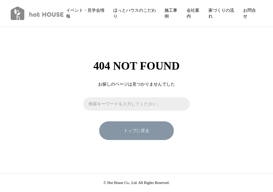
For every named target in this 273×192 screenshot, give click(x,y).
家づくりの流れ (221, 13)
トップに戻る (136, 130)
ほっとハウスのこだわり (134, 13)
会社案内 (193, 13)
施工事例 (170, 13)
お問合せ (249, 13)
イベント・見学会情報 (85, 13)
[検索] (183, 104)
